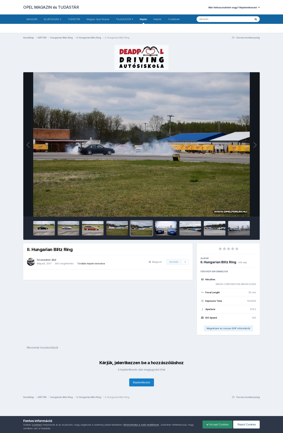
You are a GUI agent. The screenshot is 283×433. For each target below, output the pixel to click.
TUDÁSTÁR (74, 19)
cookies (36, 424)
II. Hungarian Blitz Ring (218, 262)
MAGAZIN (32, 19)
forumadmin (44, 259)
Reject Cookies (246, 424)
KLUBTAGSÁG (52, 19)
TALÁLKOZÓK (124, 19)
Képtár (143, 21)
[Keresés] (214, 19)
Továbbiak (174, 19)
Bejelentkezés (141, 382)
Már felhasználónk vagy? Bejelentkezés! (234, 7)
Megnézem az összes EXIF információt (228, 328)
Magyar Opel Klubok (98, 19)
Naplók (157, 19)
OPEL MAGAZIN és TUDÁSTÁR (51, 7)
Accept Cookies (217, 424)
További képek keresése (91, 263)
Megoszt (155, 261)
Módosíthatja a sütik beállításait (141, 424)
